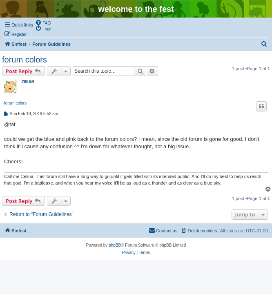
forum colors (24, 59)
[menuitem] (43, 22)
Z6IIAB (27, 82)
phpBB (115, 245)
